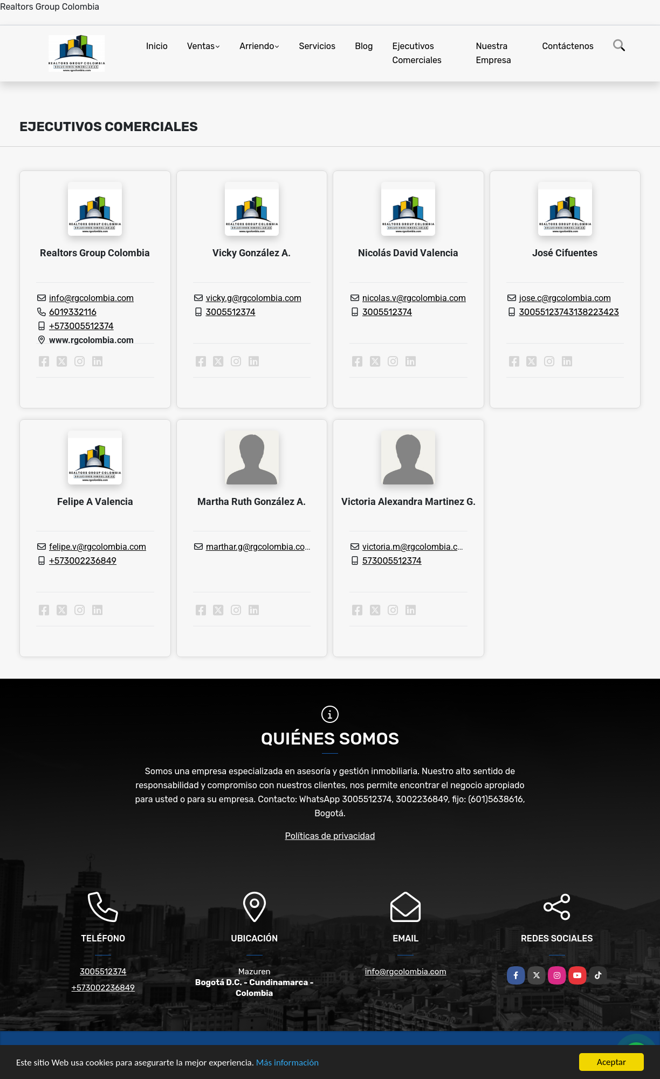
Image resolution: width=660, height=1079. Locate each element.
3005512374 (230, 312)
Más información (287, 1063)
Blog (364, 46)
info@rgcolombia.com (91, 298)
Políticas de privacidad (330, 836)
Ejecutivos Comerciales (417, 53)
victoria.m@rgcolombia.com (416, 547)
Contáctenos (568, 46)
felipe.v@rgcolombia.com (97, 547)
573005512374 (392, 561)
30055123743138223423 (568, 312)
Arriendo (256, 46)
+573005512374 (81, 326)
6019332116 (73, 312)
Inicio (157, 46)
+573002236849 (82, 561)
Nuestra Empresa (493, 53)
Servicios (317, 46)
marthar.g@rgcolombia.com (259, 547)
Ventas (201, 46)
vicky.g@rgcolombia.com (253, 298)
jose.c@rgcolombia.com (565, 298)
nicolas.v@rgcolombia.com (414, 298)
